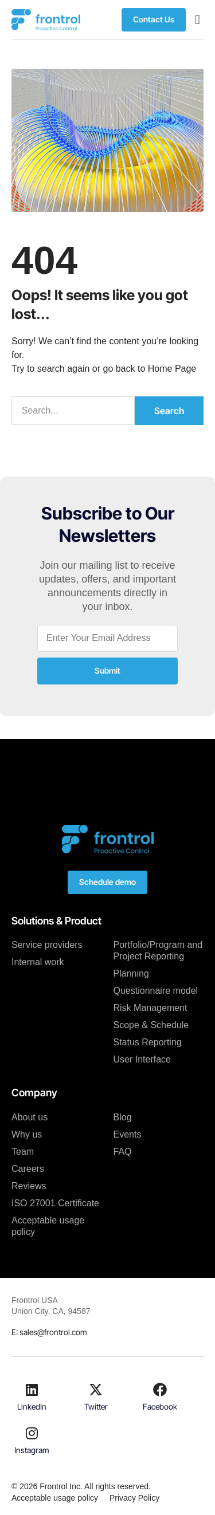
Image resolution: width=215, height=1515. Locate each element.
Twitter (96, 1406)
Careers (27, 1169)
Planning (131, 973)
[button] (197, 19)
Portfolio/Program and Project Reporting (158, 950)
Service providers (47, 945)
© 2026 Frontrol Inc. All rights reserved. (81, 1486)
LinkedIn (31, 1406)
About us (29, 1117)
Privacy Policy (134, 1497)
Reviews (28, 1186)
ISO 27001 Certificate (55, 1203)
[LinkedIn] (32, 1389)
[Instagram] (32, 1433)
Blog (123, 1117)
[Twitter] (96, 1389)
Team (22, 1151)
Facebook (160, 1406)
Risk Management (150, 1008)
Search (169, 410)
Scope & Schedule (151, 1025)
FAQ (123, 1151)
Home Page (172, 368)
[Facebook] (160, 1389)
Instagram (31, 1450)
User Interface (142, 1059)
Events (128, 1134)
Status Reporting (148, 1042)
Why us (26, 1134)
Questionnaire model (156, 990)
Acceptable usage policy (47, 1226)
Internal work (37, 962)
